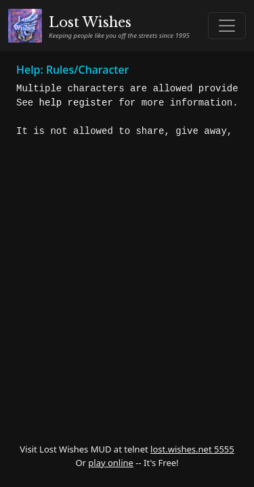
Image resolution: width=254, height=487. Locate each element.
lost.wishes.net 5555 (192, 449)
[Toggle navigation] (227, 25)
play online (110, 463)
